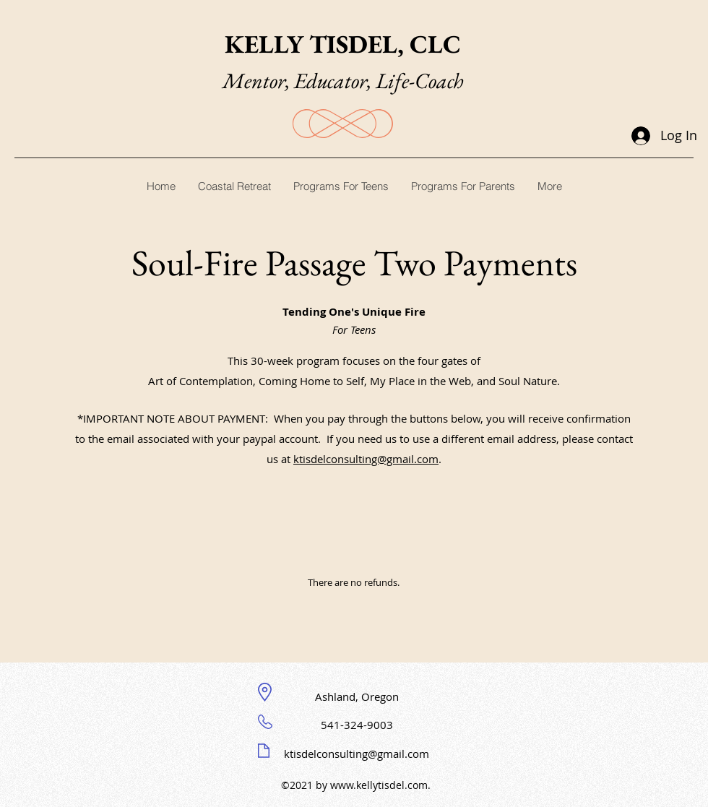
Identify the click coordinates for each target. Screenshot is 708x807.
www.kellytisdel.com (379, 785)
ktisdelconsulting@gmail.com (366, 459)
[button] (341, 186)
